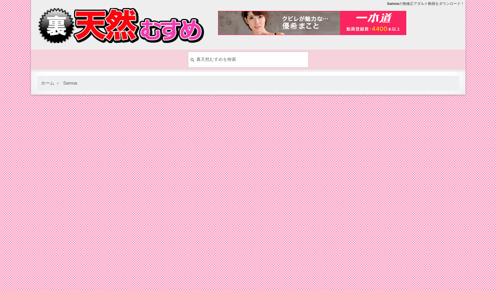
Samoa (70, 83)
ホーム (47, 83)
